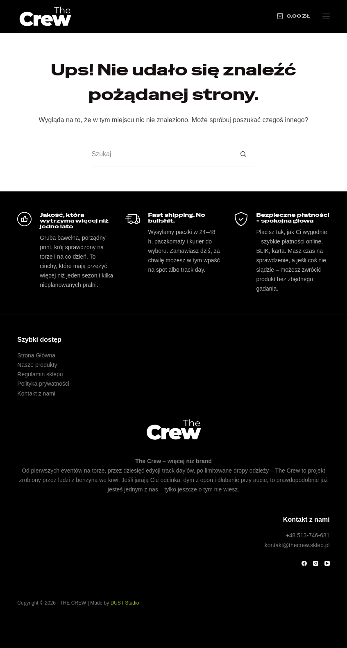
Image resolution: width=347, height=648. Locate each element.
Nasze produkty (37, 365)
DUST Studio (125, 603)
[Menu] (326, 16)
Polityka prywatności (43, 383)
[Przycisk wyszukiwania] (243, 154)
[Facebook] (304, 563)
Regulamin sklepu (40, 374)
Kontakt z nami (36, 393)
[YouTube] (327, 563)
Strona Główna (36, 355)
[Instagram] (315, 563)
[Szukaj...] (161, 154)
